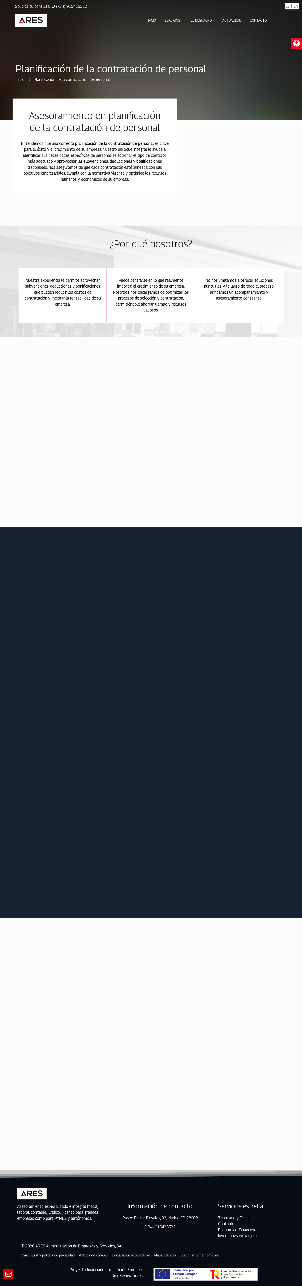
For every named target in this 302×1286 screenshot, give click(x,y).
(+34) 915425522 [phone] (71, 6)
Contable (226, 1223)
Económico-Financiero (237, 1230)
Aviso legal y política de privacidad (48, 1255)
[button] (296, 43)
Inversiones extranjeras (238, 1235)
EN (295, 6)
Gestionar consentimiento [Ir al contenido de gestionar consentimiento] (199, 1255)
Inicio (20, 79)
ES (287, 6)
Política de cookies (93, 1255)
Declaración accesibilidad (131, 1255)
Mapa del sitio (165, 1255)
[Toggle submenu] (183, 20)
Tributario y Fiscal (234, 1218)
